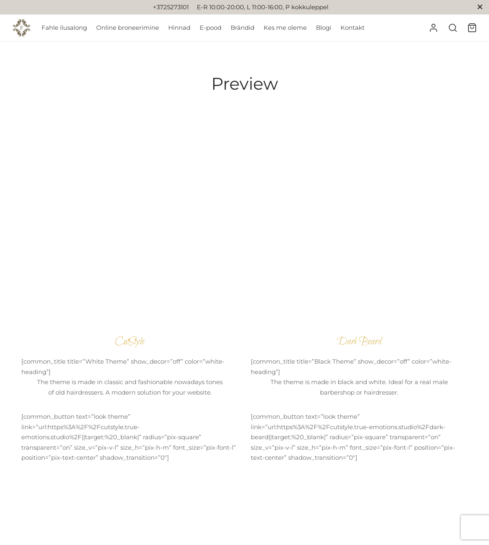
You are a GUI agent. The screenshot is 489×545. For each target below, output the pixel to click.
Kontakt (352, 27)
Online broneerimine (127, 27)
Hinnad (179, 27)
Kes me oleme (285, 27)
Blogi (323, 27)
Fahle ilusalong (64, 27)
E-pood (210, 27)
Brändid (242, 27)
